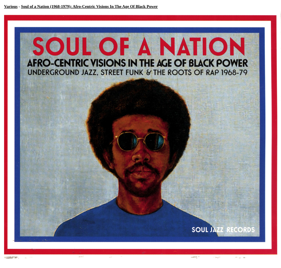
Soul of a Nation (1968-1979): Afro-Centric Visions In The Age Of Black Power (89, 6)
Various (11, 6)
